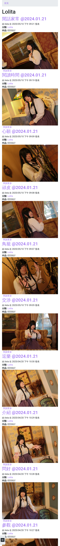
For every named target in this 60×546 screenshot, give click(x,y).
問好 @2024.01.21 (20, 468)
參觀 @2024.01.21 (20, 525)
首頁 (6, 3)
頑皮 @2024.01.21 (20, 187)
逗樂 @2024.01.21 (20, 356)
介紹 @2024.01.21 (20, 412)
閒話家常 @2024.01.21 (24, 18)
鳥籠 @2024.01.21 (20, 243)
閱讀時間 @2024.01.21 (24, 75)
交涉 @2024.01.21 (20, 300)
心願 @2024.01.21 (20, 131)
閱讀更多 (7, 70)
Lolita (10, 27)
